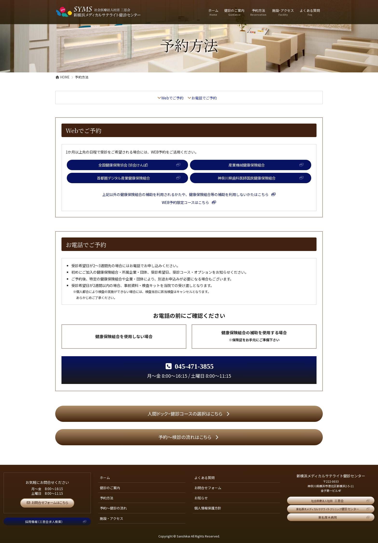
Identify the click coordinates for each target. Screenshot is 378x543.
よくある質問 (204, 477)
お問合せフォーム (207, 487)
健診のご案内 (110, 487)
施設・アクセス (111, 518)
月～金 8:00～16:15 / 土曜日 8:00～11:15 (189, 371)
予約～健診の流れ (113, 508)
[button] (127, 165)
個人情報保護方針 (207, 508)
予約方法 (106, 497)
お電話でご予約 (204, 97)
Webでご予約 (172, 97)
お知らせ (201, 497)
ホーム (105, 477)
